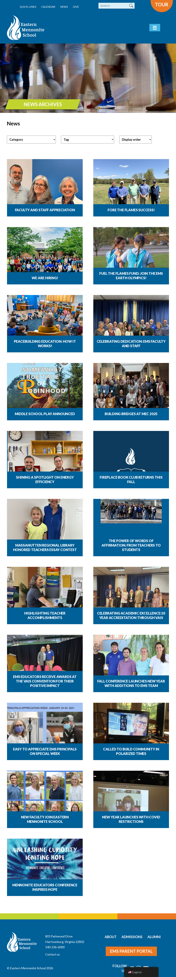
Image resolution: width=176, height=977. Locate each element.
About (111, 937)
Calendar (48, 6)
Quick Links (28, 6)
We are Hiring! (45, 278)
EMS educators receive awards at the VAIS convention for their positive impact (45, 681)
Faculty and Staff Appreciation (45, 210)
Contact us (52, 954)
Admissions (132, 937)
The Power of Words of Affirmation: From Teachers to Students (131, 545)
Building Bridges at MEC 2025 (131, 414)
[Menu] (154, 27)
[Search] (116, 6)
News (64, 6)
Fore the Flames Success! (131, 210)
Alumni (154, 937)
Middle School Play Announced (45, 414)
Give (76, 6)
